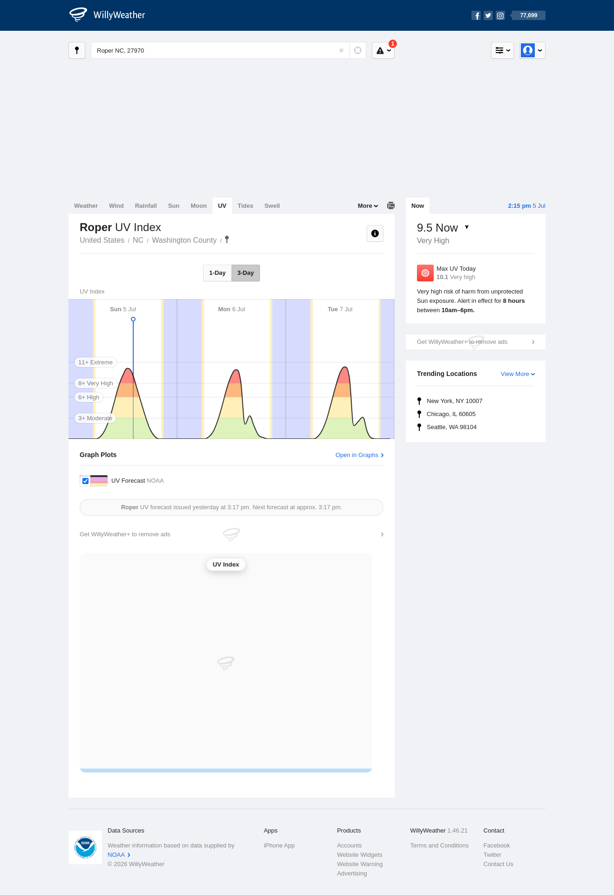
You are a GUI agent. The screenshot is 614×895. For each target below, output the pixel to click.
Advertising (352, 873)
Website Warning (359, 864)
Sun (174, 205)
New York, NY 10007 (455, 400)
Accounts (349, 845)
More (365, 205)
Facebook (497, 845)
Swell (272, 205)
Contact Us (498, 864)
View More (515, 373)
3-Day (246, 272)
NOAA (116, 854)
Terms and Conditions (439, 845)
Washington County (184, 240)
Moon (199, 205)
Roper (227, 239)
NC (138, 240)
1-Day (217, 272)
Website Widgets (359, 854)
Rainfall (146, 205)
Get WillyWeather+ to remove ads (462, 341)
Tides (245, 205)
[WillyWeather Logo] (112, 15)
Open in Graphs (356, 454)
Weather (86, 205)
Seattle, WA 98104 (452, 427)
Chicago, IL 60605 (451, 413)
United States (102, 240)
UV (222, 205)
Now (417, 205)
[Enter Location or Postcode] (228, 50)
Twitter (492, 854)
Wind (116, 205)
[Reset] (341, 50)
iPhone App (279, 845)
